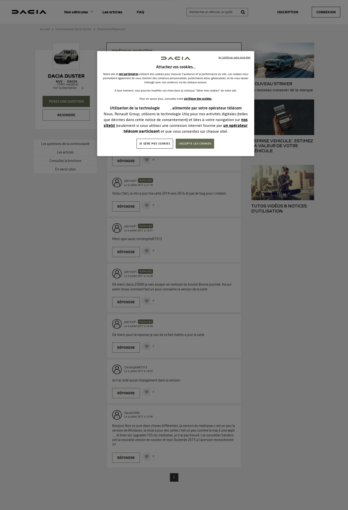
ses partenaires (128, 74)
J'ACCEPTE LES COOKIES (194, 143)
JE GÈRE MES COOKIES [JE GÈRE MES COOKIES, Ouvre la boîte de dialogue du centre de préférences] (154, 143)
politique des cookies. (198, 99)
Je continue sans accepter (234, 57)
